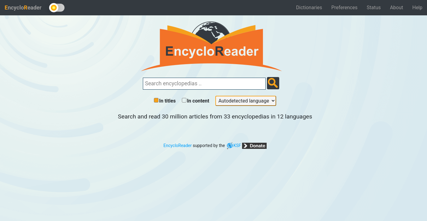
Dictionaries (309, 7)
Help (417, 7)
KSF (233, 145)
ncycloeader (23, 7)
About (396, 7)
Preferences (344, 7)
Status (374, 7)
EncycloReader (177, 145)
